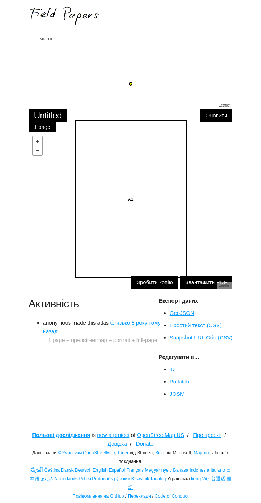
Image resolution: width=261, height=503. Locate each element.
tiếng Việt (200, 478)
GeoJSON (182, 313)
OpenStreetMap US (160, 435)
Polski (85, 478)
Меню (47, 39)
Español (117, 470)
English (100, 470)
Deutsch (83, 470)
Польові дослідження (61, 435)
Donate (144, 444)
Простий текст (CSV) (196, 325)
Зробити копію (155, 282)
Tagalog (158, 478)
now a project (113, 435)
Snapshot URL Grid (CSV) (201, 337)
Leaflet (224, 105)
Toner (123, 452)
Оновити (216, 115)
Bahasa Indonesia (191, 470)
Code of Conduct (171, 496)
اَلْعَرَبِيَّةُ (36, 470)
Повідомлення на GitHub (98, 496)
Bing (159, 452)
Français (135, 470)
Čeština (52, 470)
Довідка (117, 444)
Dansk (67, 470)
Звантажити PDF (206, 282)
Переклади (139, 496)
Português (102, 478)
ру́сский (122, 478)
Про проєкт (207, 435)
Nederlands (66, 478)
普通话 (218, 478)
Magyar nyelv (158, 470)
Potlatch (179, 381)
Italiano (217, 470)
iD (172, 369)
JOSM (177, 394)
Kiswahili (140, 478)
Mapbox (201, 452)
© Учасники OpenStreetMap (86, 452)
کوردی (46, 478)
